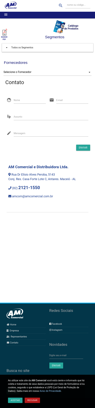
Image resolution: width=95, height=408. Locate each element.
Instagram (55, 330)
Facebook (55, 324)
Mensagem (19, 133)
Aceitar (15, 400)
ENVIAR (56, 365)
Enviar (83, 147)
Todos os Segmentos (18, 47)
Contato (12, 342)
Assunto (18, 116)
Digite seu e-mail (57, 355)
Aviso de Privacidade (50, 391)
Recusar (32, 400)
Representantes (16, 336)
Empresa (12, 330)
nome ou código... (76, 5)
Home (11, 324)
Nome (17, 100)
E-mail (59, 100)
